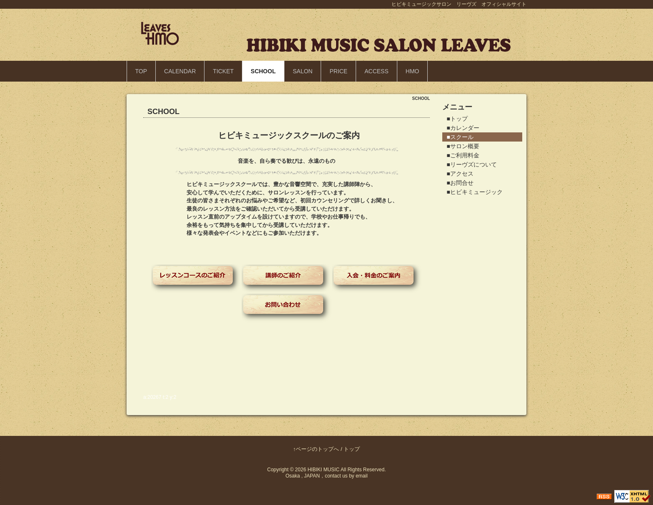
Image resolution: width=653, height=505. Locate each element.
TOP (141, 71)
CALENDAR (180, 71)
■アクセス (459, 173)
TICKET (223, 71)
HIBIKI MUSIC (323, 470)
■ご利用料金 (462, 155)
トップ (352, 449)
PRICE (338, 71)
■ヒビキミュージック (474, 192)
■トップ (456, 118)
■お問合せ (459, 182)
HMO (412, 71)
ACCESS (376, 71)
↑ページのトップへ (316, 449)
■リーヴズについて (471, 164)
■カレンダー (462, 127)
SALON (302, 71)
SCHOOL (263, 71)
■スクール (459, 137)
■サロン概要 (462, 146)
